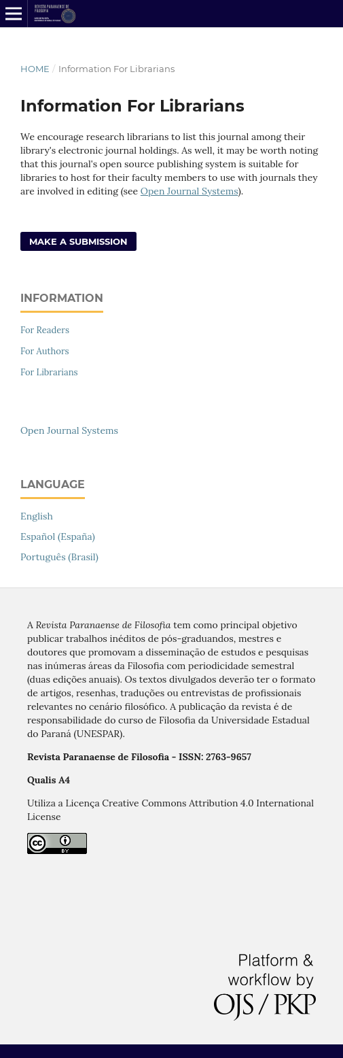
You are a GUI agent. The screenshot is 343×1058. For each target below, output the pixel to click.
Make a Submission (78, 241)
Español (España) (57, 536)
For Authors (44, 351)
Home (35, 68)
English (36, 516)
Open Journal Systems (189, 191)
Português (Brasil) (59, 557)
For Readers (44, 330)
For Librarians (49, 372)
